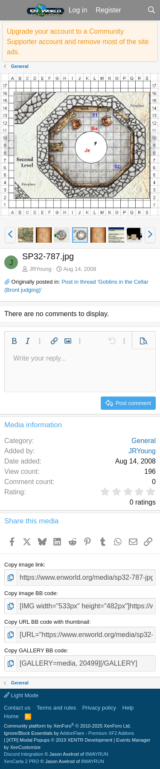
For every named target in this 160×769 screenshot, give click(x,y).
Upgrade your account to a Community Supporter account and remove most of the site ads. (78, 42)
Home (11, 716)
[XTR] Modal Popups (59, 740)
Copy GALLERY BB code (35, 650)
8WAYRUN (96, 754)
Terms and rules (56, 707)
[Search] (151, 10)
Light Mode (21, 695)
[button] (12, 10)
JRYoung (40, 269)
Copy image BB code (30, 593)
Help (128, 707)
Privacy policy (99, 707)
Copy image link (24, 564)
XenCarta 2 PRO (21, 761)
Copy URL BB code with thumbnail (46, 622)
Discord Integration (23, 754)
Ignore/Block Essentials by (69, 733)
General (143, 440)
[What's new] (134, 10)
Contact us (17, 707)
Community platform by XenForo (67, 725)
